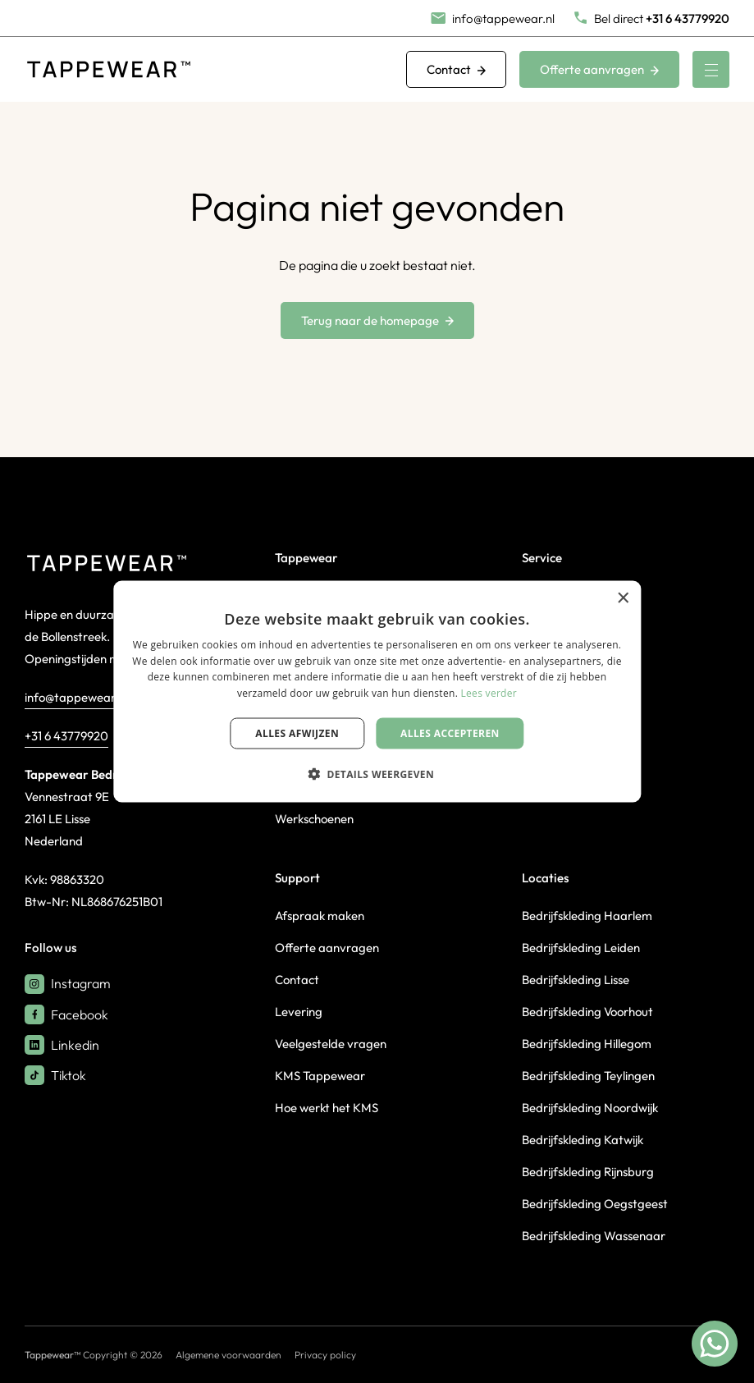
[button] (377, 774)
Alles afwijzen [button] (297, 733)
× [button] (622, 598)
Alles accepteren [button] (450, 733)
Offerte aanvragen (599, 69)
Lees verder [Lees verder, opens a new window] (489, 693)
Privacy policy (325, 1355)
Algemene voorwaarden (228, 1355)
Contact (456, 69)
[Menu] (710, 69)
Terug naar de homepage (377, 320)
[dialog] (377, 691)
